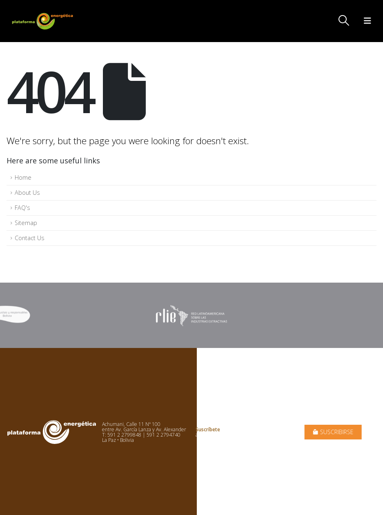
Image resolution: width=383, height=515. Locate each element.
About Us (27, 192)
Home (23, 177)
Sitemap (26, 223)
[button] (344, 20)
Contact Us (30, 238)
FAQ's (22, 208)
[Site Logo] (43, 21)
